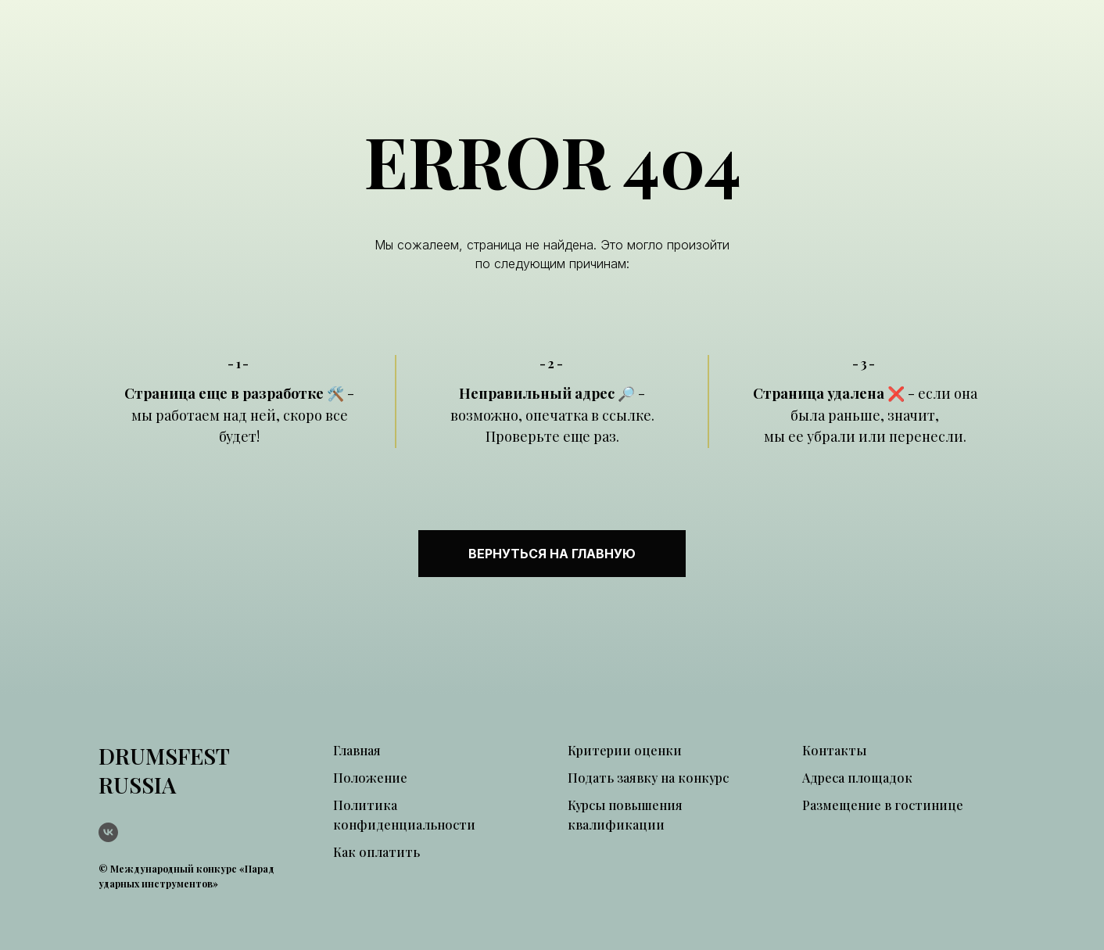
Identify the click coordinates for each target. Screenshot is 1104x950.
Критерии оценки (625, 750)
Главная (357, 750)
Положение (370, 777)
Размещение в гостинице (882, 805)
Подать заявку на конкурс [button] (648, 777)
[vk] (108, 832)
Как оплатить (376, 852)
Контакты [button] (834, 750)
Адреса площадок (857, 777)
